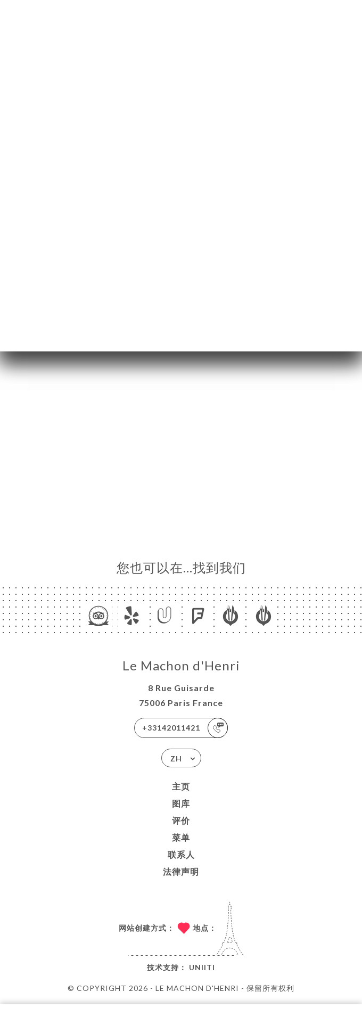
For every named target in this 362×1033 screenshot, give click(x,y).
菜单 (181, 837)
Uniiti (202, 967)
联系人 (181, 854)
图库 (181, 803)
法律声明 (181, 871)
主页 (181, 786)
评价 (181, 820)
